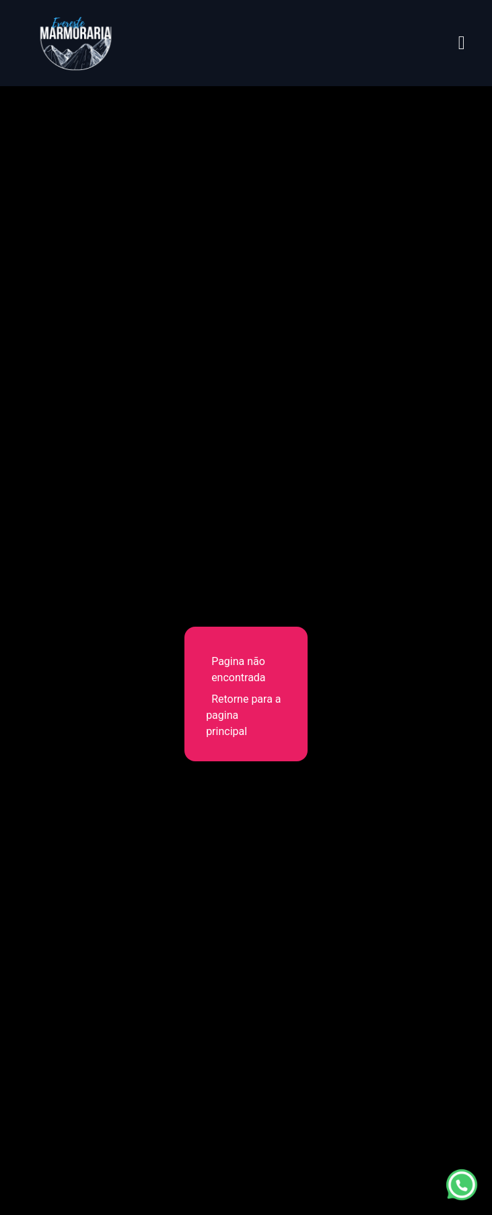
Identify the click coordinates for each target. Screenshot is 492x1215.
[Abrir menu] (462, 43)
